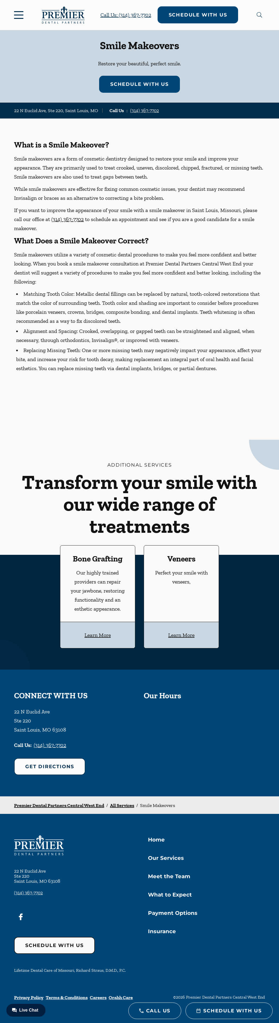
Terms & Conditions (67, 997)
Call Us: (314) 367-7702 (125, 15)
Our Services (166, 858)
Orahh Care (121, 997)
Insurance (162, 931)
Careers (98, 997)
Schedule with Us (198, 15)
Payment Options (172, 913)
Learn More (97, 635)
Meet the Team (169, 876)
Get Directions (49, 767)
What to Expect (170, 894)
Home (156, 839)
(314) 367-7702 (144, 110)
